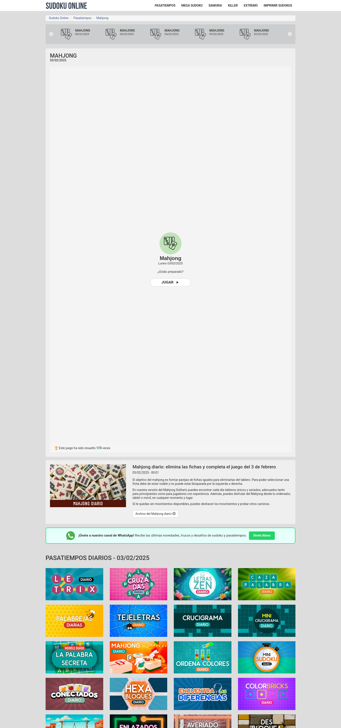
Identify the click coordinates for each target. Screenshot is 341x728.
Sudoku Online (66, 5)
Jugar (171, 282)
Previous (51, 34)
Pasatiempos (82, 18)
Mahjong (102, 18)
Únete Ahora (261, 535)
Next (290, 34)
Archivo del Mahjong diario (155, 513)
